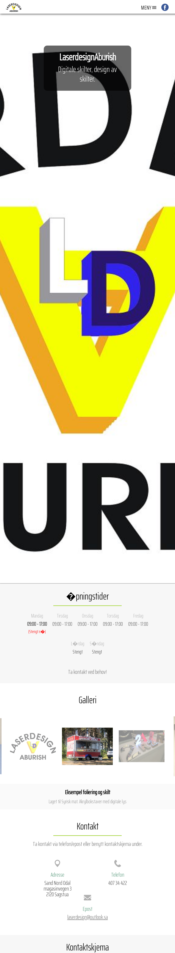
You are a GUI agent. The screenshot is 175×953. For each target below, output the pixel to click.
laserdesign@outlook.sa (87, 917)
